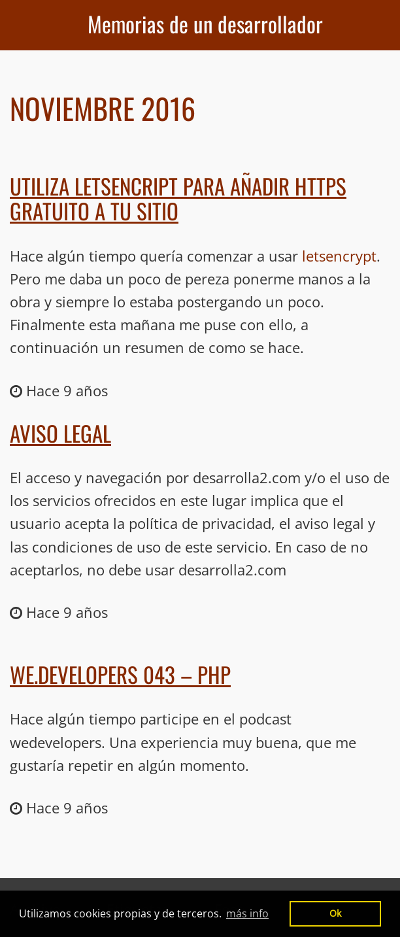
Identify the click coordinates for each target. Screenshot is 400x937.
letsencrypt (339, 255)
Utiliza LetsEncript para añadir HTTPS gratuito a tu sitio (178, 198)
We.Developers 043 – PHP (120, 674)
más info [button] (247, 913)
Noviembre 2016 (102, 108)
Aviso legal (60, 433)
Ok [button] (335, 913)
